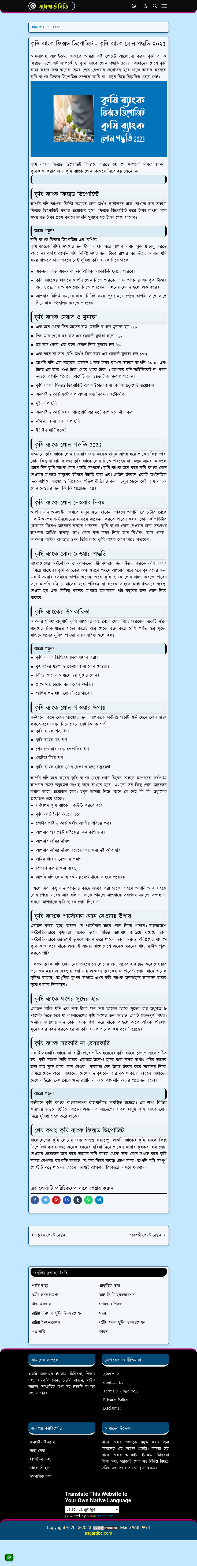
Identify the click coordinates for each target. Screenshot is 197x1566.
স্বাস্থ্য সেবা (37, 1451)
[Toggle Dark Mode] (145, 6)
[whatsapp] (134, 6)
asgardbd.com (98, 1533)
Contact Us (113, 1383)
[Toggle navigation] (164, 6)
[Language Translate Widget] (92, 1509)
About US (111, 1374)
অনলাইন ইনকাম (42, 1442)
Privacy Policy (115, 1400)
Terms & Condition (120, 1391)
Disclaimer (112, 1408)
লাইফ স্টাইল (39, 1468)
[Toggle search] (155, 6)
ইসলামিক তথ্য (40, 1477)
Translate (100, 1516)
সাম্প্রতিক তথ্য (40, 1459)
